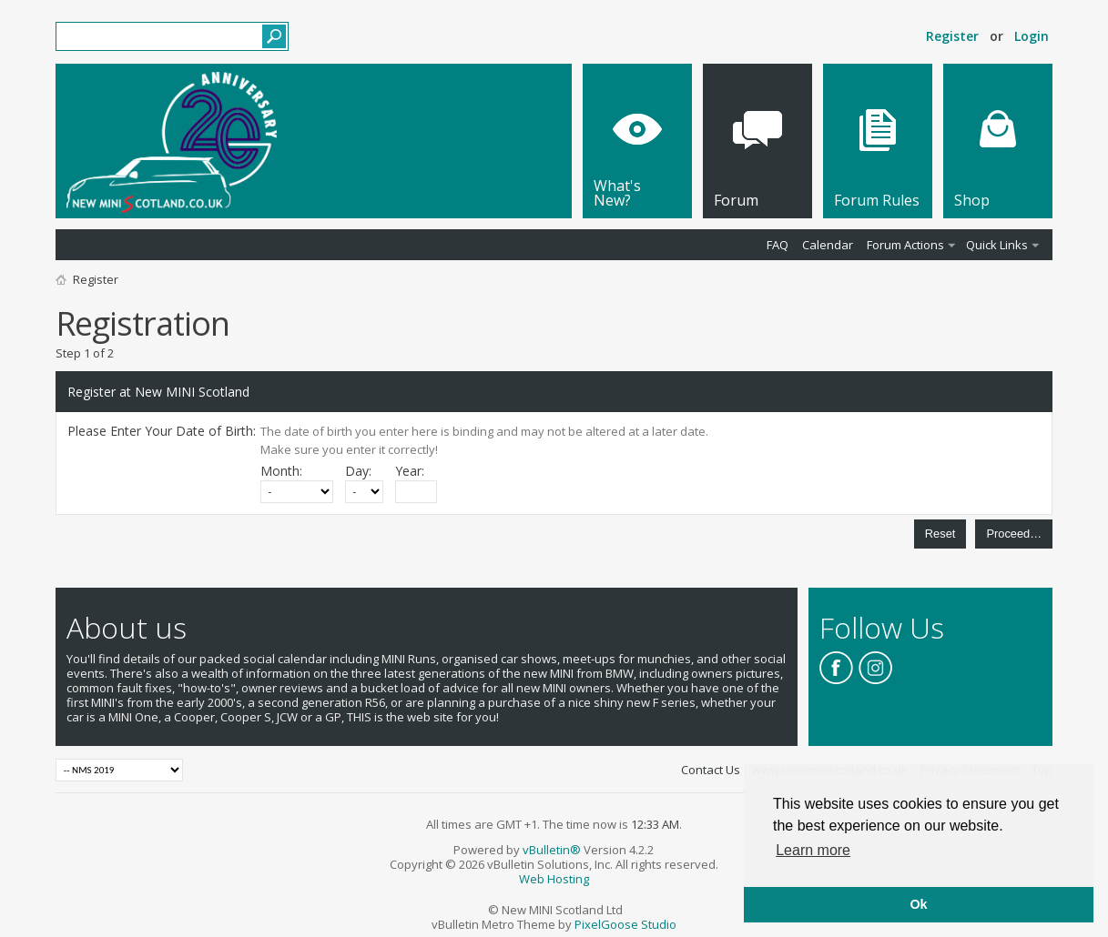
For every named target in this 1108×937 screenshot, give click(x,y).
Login (1031, 36)
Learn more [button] (813, 850)
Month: (281, 471)
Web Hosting (554, 879)
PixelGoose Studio (625, 924)
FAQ (777, 245)
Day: (358, 471)
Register (952, 36)
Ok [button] (918, 904)
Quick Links (997, 245)
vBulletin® (552, 849)
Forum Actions (905, 245)
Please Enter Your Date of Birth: (161, 430)
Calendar (827, 245)
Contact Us (710, 769)
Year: (409, 471)
